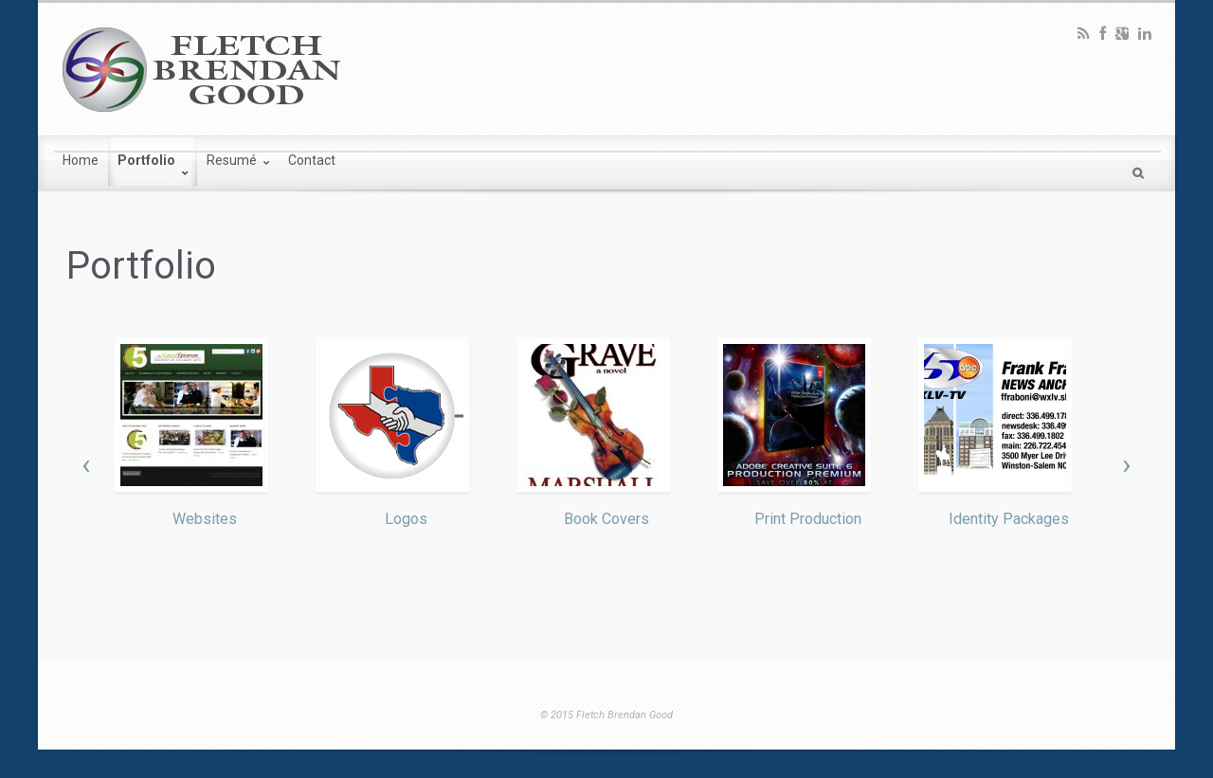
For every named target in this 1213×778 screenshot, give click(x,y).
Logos (406, 519)
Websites (204, 519)
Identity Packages (1009, 519)
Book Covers (606, 519)
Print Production (807, 519)
